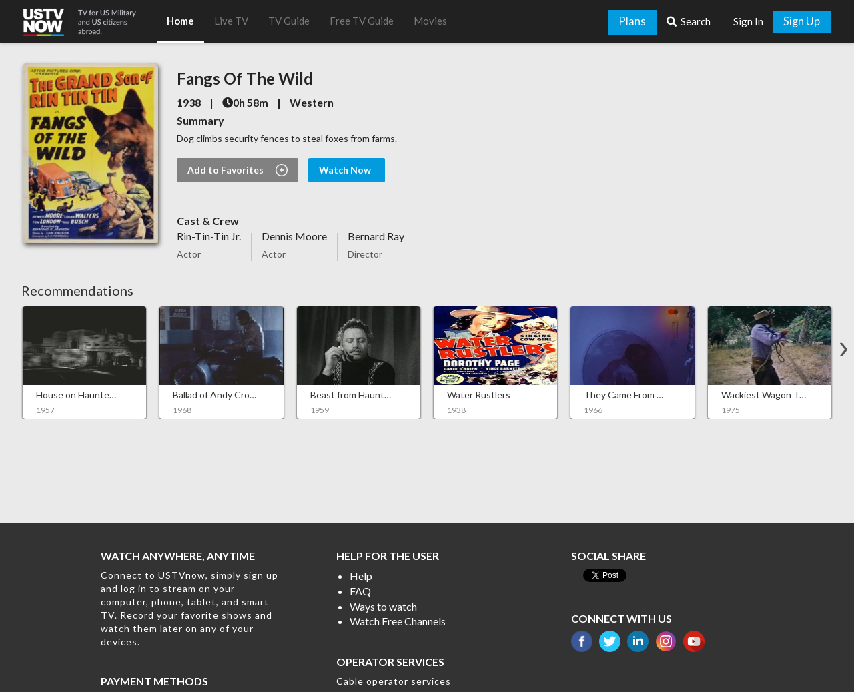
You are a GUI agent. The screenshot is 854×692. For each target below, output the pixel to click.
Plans (632, 21)
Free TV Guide (362, 21)
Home (180, 21)
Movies (430, 21)
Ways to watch (383, 606)
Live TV (231, 21)
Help (361, 575)
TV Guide (289, 21)
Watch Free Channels (398, 621)
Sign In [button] (748, 21)
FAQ (360, 591)
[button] (90, 18)
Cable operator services (393, 681)
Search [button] (690, 21)
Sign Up (801, 21)
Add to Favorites (237, 170)
